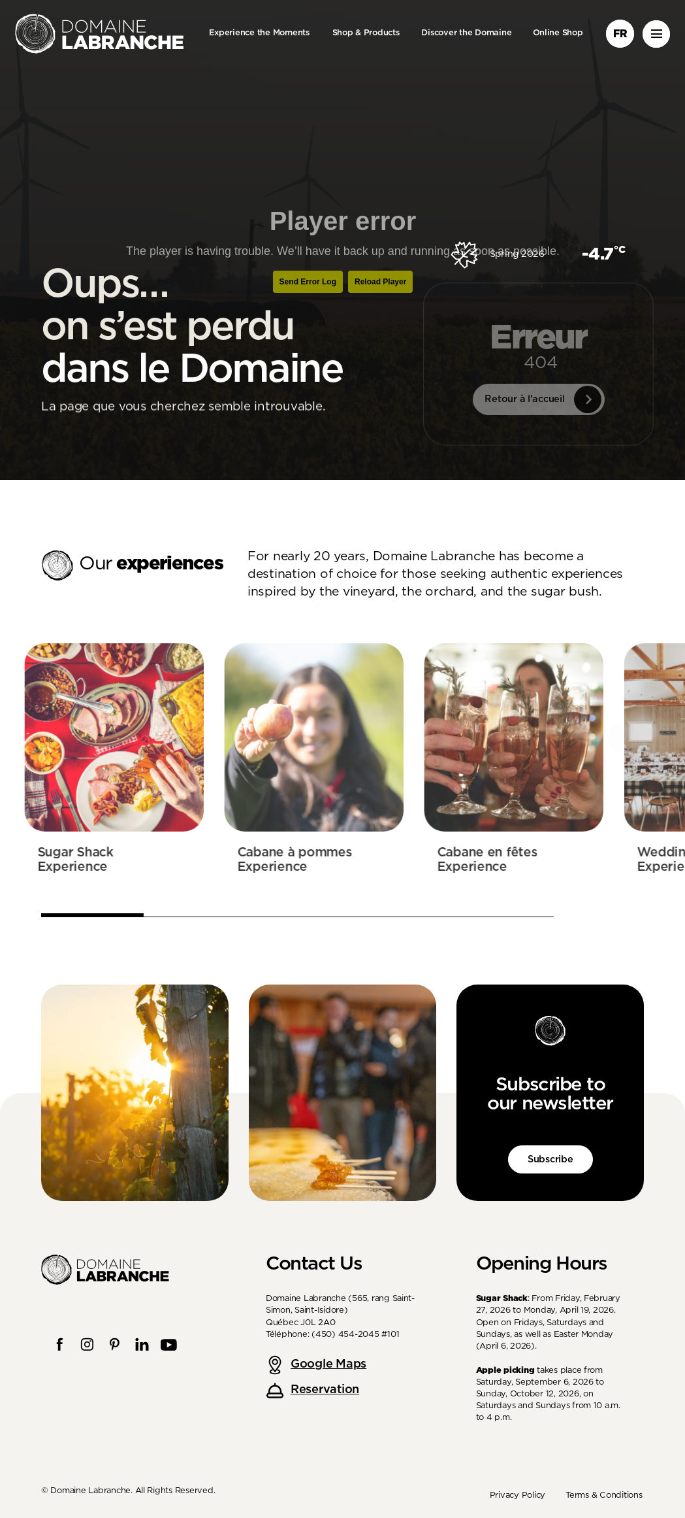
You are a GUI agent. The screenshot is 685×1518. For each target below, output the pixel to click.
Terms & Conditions (604, 1495)
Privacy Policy (517, 1495)
